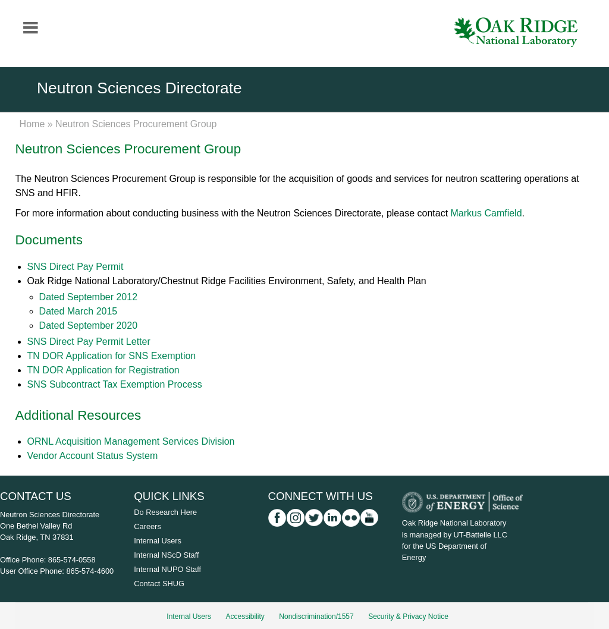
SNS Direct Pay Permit (75, 267)
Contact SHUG (159, 583)
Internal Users (157, 540)
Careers (147, 526)
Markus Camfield (486, 213)
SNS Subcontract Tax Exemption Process (114, 384)
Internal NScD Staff (166, 555)
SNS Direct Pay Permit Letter (88, 341)
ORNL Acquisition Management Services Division (131, 441)
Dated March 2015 (78, 311)
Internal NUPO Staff (167, 569)
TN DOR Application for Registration (103, 370)
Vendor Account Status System (92, 456)
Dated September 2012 (88, 297)
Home (32, 124)
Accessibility (245, 616)
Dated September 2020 (88, 325)
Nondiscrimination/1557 (316, 616)
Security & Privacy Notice (408, 616)
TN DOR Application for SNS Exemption (111, 356)
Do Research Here (165, 512)
